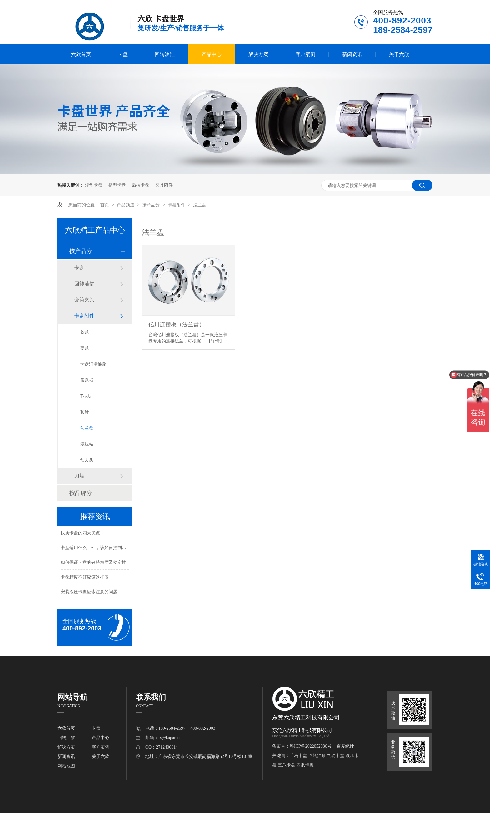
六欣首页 (81, 54)
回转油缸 (165, 54)
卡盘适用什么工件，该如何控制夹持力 (98, 548)
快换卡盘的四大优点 (80, 533)
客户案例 (305, 54)
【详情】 (215, 340)
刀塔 (79, 475)
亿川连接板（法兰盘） (176, 324)
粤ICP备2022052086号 (311, 746)
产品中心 (212, 54)
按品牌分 (80, 493)
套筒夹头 (84, 299)
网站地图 (66, 766)
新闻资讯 (352, 54)
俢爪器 (86, 380)
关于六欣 (399, 54)
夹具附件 (164, 185)
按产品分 (151, 204)
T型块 (86, 396)
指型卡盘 (117, 185)
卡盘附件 (177, 204)
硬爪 (84, 348)
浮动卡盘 (93, 185)
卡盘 (123, 54)
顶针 (84, 411)
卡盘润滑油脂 (93, 364)
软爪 (84, 332)
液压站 (86, 443)
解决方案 (258, 54)
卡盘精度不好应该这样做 (85, 577)
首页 (105, 204)
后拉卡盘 (140, 185)
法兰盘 (199, 204)
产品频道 (126, 204)
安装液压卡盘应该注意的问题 (89, 592)
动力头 (86, 459)
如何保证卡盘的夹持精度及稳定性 (93, 562)
